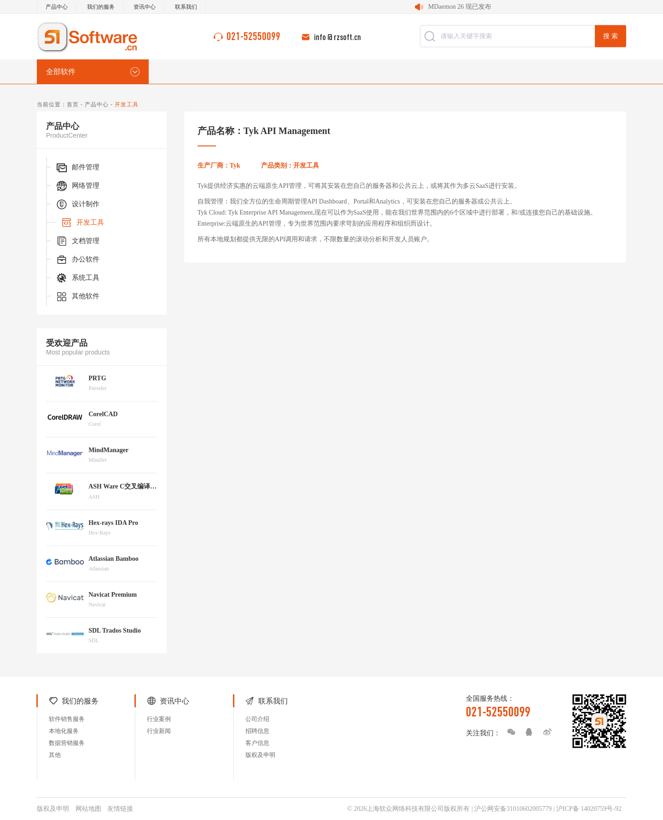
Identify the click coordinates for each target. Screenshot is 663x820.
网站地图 (88, 808)
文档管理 (77, 241)
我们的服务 (101, 7)
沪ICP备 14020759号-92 (589, 808)
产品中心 (57, 7)
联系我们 (186, 7)
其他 (55, 754)
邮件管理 (77, 167)
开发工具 (82, 222)
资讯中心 (145, 7)
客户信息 (257, 742)
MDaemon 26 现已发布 (459, 6)
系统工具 (77, 278)
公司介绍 (257, 718)
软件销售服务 (67, 718)
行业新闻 (159, 730)
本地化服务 (64, 730)
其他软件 (77, 296)
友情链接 (120, 808)
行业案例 (159, 718)
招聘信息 (257, 730)
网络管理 (77, 186)
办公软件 (77, 259)
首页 (73, 104)
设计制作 (77, 204)
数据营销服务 (67, 742)
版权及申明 (260, 754)
